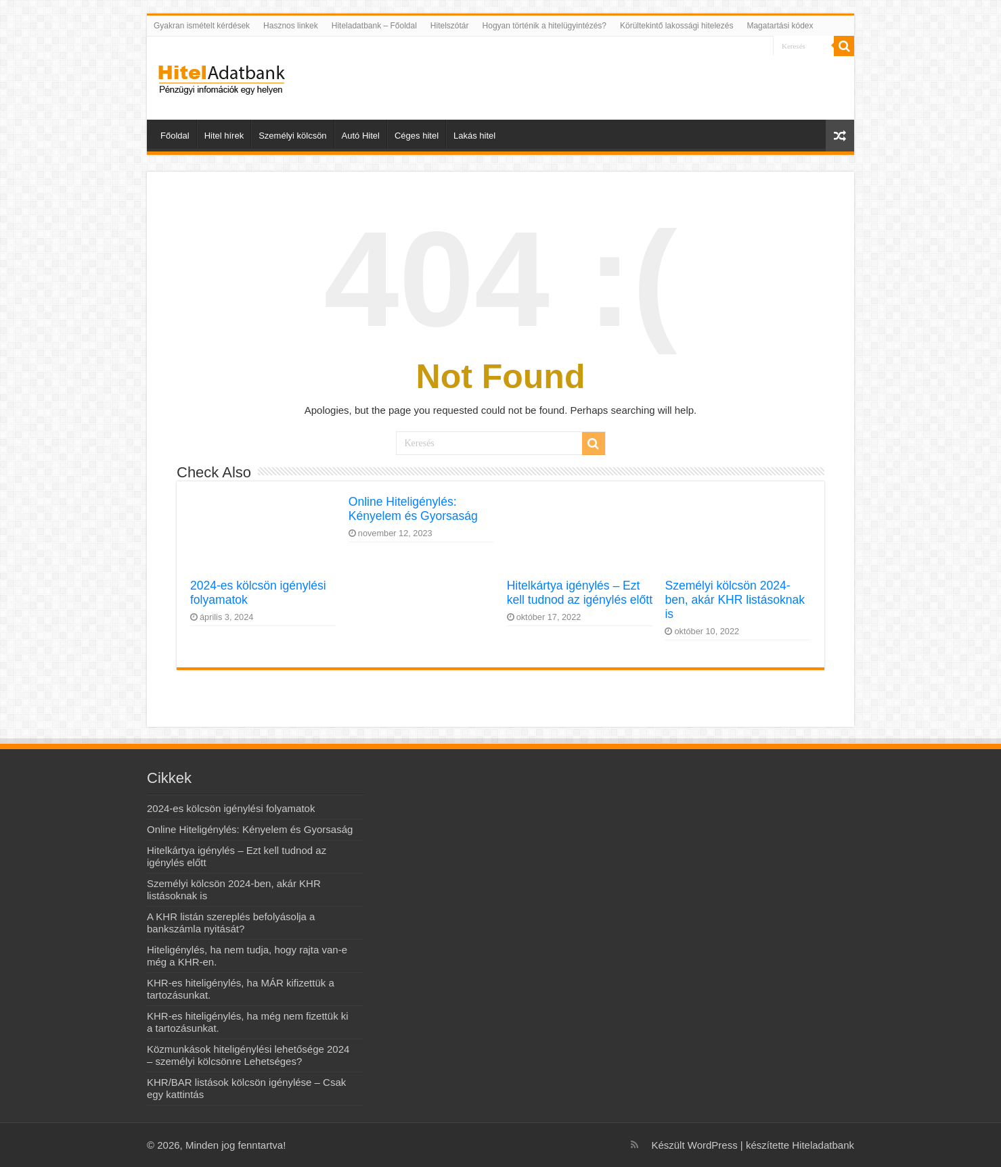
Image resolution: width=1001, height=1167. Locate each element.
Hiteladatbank (823, 1145)
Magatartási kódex (780, 25)
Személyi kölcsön (292, 135)
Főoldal (175, 135)
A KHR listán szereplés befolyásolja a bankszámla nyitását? (231, 922)
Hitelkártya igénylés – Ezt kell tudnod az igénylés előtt (579, 592)
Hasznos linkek (290, 25)
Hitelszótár (449, 25)
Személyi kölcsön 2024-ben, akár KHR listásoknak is (735, 600)
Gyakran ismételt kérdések (202, 25)
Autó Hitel (361, 135)
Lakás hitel (474, 135)
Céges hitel (417, 135)
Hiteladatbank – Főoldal (374, 25)
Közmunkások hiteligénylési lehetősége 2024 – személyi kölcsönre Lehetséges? (248, 1055)
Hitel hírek (224, 135)
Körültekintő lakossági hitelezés (676, 25)
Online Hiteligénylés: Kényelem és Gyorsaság (413, 509)
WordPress (711, 1145)
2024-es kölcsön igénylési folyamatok (231, 808)
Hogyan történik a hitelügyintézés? (544, 25)
